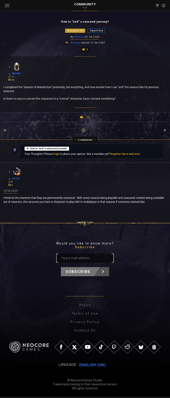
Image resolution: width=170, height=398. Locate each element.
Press (85, 306)
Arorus (75, 43)
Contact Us (85, 331)
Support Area (96, 31)
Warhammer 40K (76, 31)
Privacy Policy (85, 323)
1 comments (85, 140)
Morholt (79, 37)
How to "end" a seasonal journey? (46, 149)
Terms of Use (85, 314)
